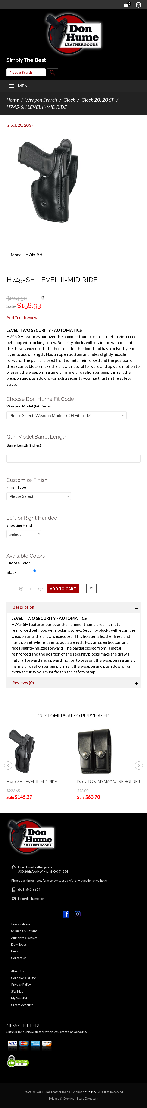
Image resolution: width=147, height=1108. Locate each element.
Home (12, 100)
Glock (69, 100)
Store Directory (87, 1098)
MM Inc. (90, 1092)
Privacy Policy (21, 984)
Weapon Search (41, 100)
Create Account (22, 1005)
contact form (40, 880)
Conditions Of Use (23, 978)
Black (11, 572)
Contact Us (18, 958)
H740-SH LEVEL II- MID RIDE (31, 782)
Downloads (19, 944)
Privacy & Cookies (61, 1098)
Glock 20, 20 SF (97, 100)
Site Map (17, 991)
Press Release (20, 924)
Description (23, 607)
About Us (17, 971)
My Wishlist (19, 998)
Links (14, 951)
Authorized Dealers (24, 938)
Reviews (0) (23, 682)
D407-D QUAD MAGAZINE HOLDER (108, 782)
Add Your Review (22, 317)
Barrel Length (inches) (23, 445)
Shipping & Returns (24, 931)
